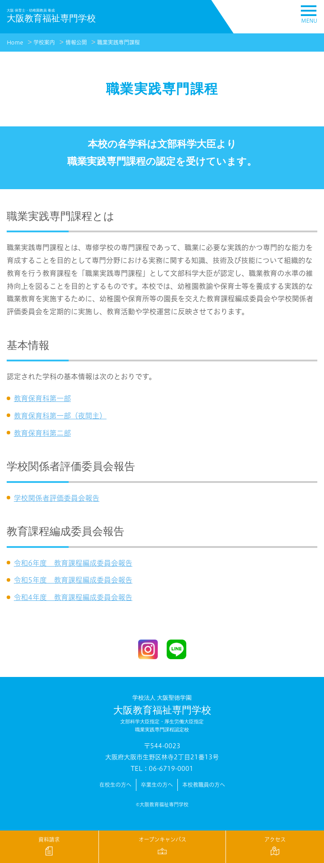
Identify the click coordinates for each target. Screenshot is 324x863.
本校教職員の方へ (203, 785)
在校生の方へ (115, 785)
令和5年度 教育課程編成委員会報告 (73, 579)
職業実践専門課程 (118, 42)
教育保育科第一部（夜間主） (60, 415)
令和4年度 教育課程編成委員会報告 (73, 597)
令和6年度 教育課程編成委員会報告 (73, 563)
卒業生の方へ (157, 785)
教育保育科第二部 (42, 433)
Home (15, 42)
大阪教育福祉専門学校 (162, 713)
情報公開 (76, 42)
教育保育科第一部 (42, 398)
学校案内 (44, 42)
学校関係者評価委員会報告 (56, 498)
